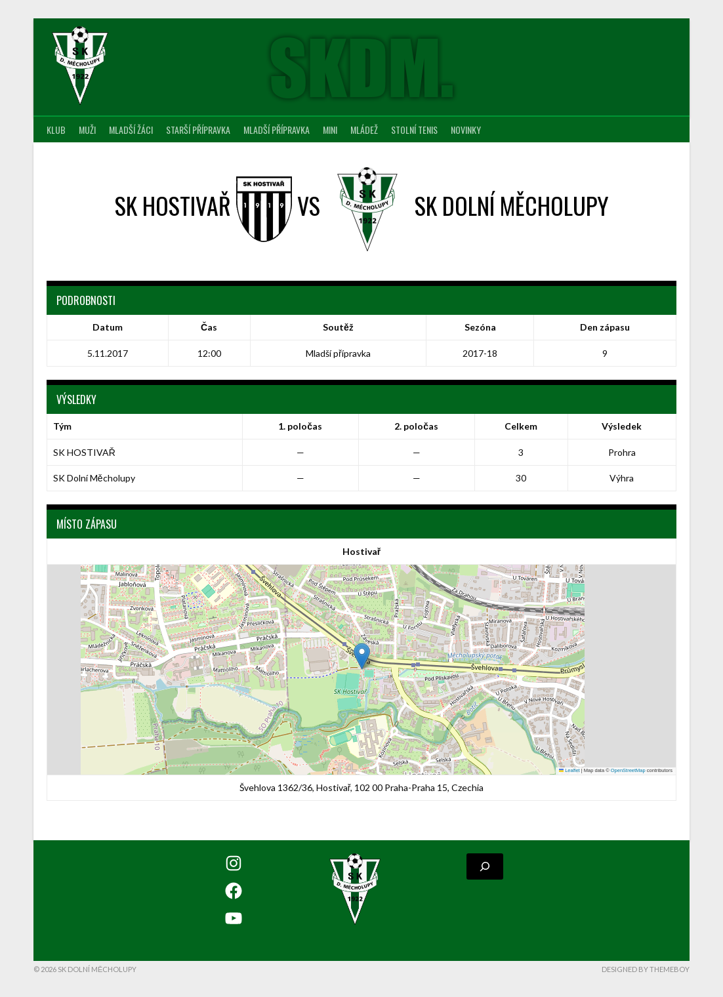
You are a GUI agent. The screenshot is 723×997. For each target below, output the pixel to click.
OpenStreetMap (628, 770)
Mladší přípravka (276, 129)
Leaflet (569, 770)
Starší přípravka (198, 129)
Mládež (364, 129)
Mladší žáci (131, 129)
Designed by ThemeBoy (646, 969)
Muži (87, 129)
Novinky (466, 129)
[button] (362, 656)
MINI (330, 129)
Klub (56, 129)
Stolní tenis (414, 129)
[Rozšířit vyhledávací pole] (484, 866)
